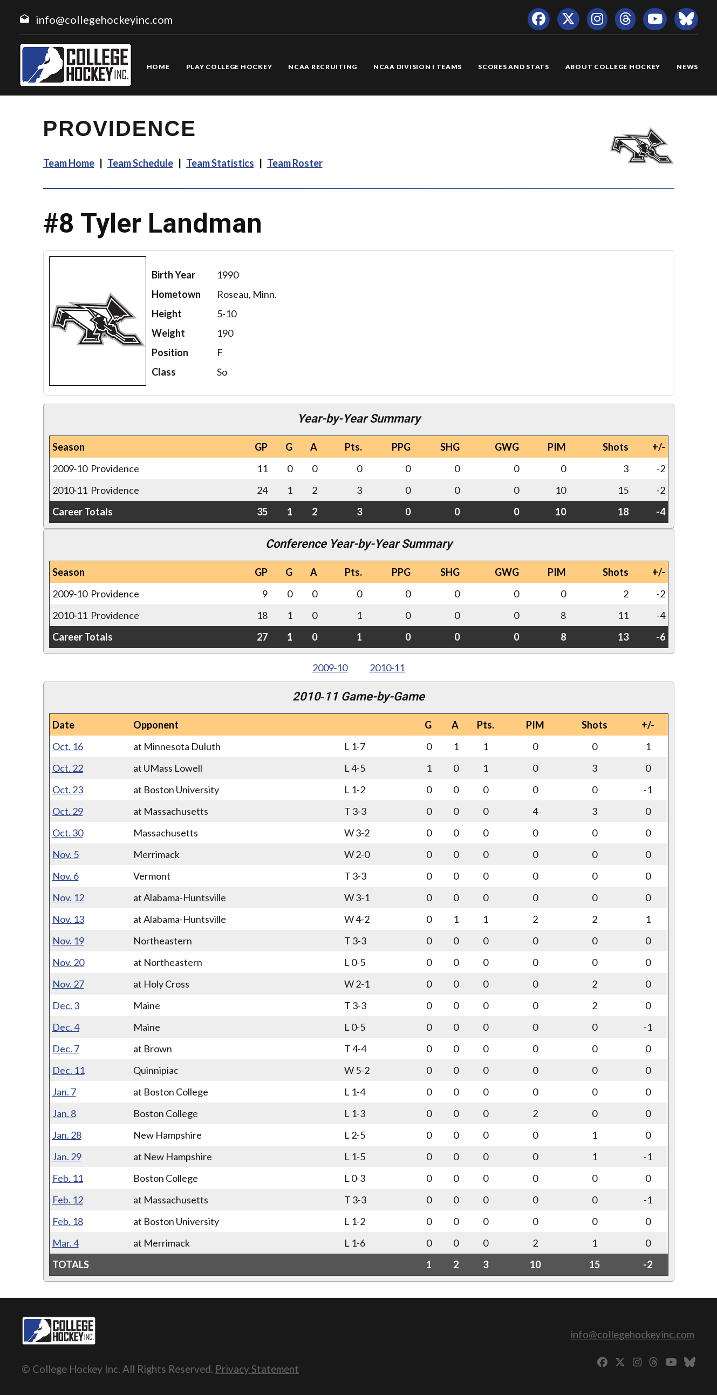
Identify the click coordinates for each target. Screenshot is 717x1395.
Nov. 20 (68, 962)
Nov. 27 (68, 984)
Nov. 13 (68, 919)
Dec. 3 (65, 1005)
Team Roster (295, 163)
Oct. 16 (67, 746)
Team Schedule (140, 163)
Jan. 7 (64, 1092)
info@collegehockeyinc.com (104, 19)
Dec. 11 (68, 1070)
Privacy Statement (257, 1369)
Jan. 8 (64, 1113)
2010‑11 (387, 667)
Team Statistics (220, 163)
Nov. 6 (65, 876)
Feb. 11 (67, 1178)
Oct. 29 (67, 811)
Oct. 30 (67, 833)
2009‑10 (330, 667)
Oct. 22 (67, 768)
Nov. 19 (68, 941)
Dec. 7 (65, 1048)
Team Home (68, 163)
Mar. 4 (65, 1243)
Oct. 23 (67, 789)
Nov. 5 (65, 854)
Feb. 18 (67, 1221)
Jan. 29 (66, 1156)
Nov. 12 (68, 897)
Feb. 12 (67, 1200)
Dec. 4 (65, 1027)
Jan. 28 (66, 1135)
